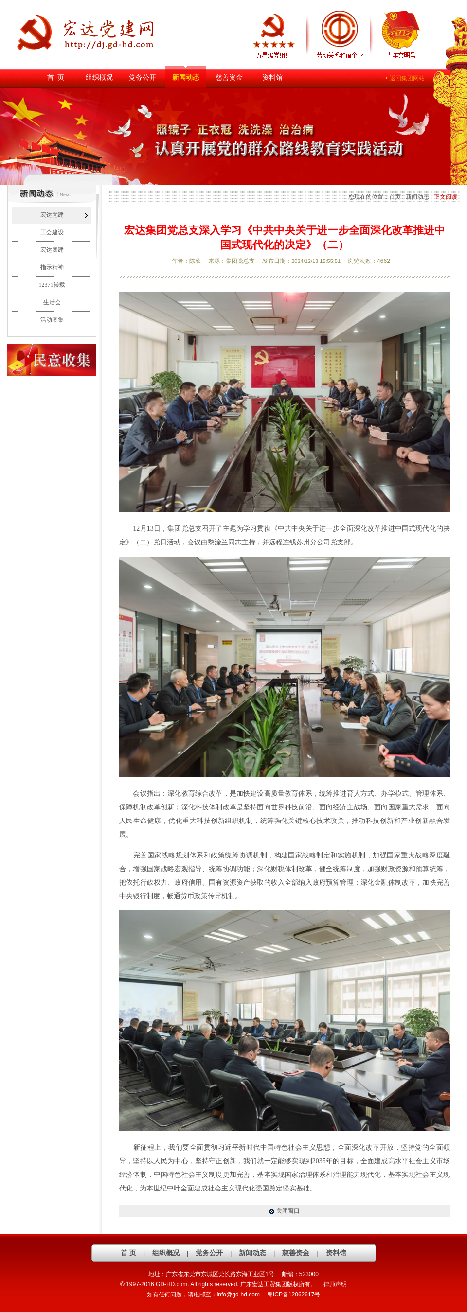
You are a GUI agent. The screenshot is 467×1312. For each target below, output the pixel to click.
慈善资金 (229, 77)
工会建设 (52, 232)
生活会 (52, 302)
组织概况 (99, 77)
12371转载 (52, 284)
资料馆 (272, 77)
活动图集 (52, 319)
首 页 (55, 77)
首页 (395, 196)
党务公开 (142, 77)
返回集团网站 (407, 78)
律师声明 (335, 1284)
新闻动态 (185, 77)
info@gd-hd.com (238, 1294)
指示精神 (52, 267)
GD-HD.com (171, 1284)
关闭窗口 (288, 1210)
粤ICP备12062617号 (293, 1294)
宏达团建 (52, 249)
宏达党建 (52, 214)
